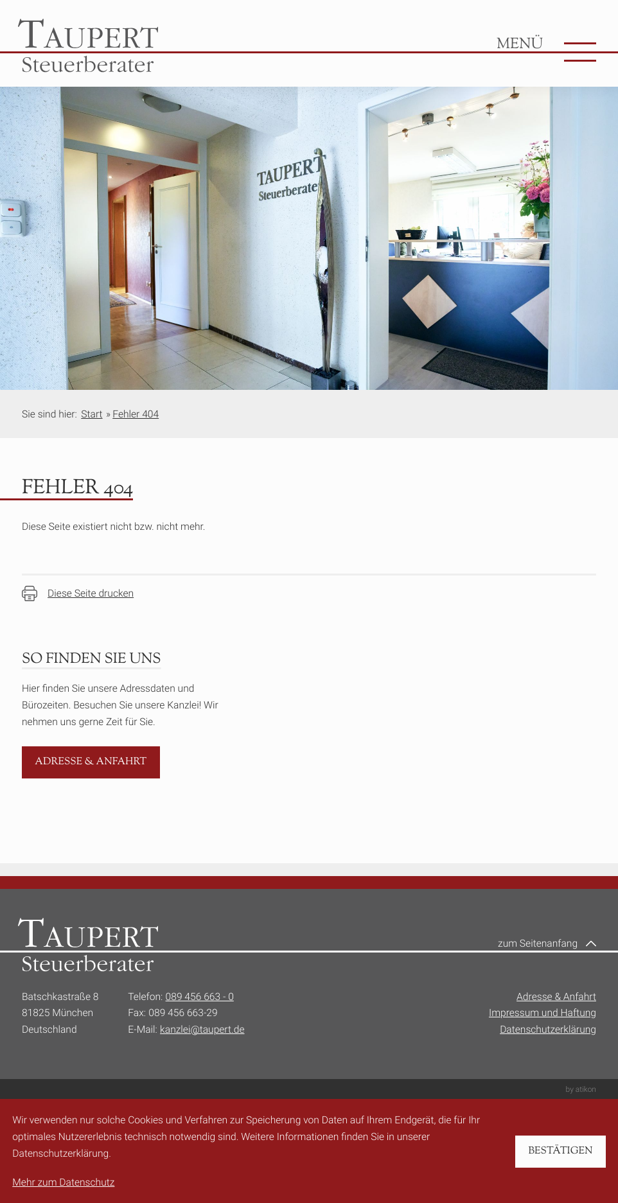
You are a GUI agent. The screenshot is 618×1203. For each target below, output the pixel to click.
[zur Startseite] (88, 46)
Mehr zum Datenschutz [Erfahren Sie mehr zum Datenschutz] (63, 1182)
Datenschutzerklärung (548, 1029)
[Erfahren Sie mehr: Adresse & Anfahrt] (91, 762)
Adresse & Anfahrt (556, 996)
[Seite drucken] (78, 593)
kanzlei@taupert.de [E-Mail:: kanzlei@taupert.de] (202, 1029)
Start (91, 414)
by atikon (581, 1089)
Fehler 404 (135, 414)
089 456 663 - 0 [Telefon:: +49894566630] (200, 996)
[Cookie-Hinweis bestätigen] (560, 1152)
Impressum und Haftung (542, 1012)
